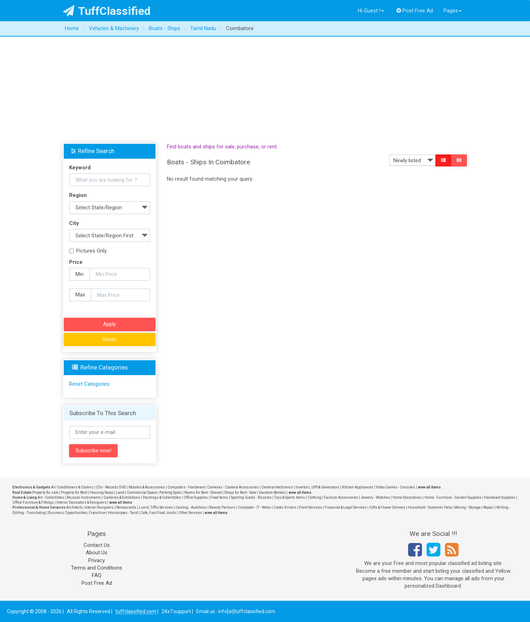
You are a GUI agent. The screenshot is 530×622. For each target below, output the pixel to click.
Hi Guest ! (371, 10)
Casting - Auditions (191, 507)
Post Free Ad (414, 10)
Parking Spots (170, 492)
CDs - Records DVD (111, 487)
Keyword (80, 167)
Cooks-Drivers (285, 507)
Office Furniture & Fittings (33, 502)
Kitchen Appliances (357, 487)
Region (78, 195)
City (74, 223)
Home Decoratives (407, 497)
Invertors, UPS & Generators (317, 487)
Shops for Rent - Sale (240, 492)
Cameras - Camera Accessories (233, 487)
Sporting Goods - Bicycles (251, 497)
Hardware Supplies (499, 497)
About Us (96, 552)
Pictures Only (88, 251)
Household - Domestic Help (430, 507)
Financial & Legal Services (346, 507)
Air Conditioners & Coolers (72, 487)
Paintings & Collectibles (162, 497)
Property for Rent (74, 492)
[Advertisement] (265, 90)
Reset (109, 339)
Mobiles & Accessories (147, 487)
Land (120, 492)
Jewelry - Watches (375, 497)
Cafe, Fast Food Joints (158, 513)
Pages (453, 10)
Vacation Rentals (272, 492)
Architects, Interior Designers (90, 507)
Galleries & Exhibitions (121, 497)
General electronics (277, 487)
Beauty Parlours (222, 507)
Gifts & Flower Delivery (387, 507)
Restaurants (126, 507)
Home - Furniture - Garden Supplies (452, 497)
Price (76, 262)
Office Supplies (196, 497)
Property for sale (45, 492)
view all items (429, 487)
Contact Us (97, 545)
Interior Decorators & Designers (81, 502)
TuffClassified (107, 11)
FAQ (96, 575)
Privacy (96, 560)
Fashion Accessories (341, 497)
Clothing (314, 497)
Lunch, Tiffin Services (156, 507)
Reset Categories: (90, 384)
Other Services (190, 513)
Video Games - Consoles (395, 487)
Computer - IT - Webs (254, 507)
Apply (109, 324)
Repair (488, 507)
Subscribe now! (93, 450)
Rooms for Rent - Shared (203, 492)
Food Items (219, 497)
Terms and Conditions (96, 568)
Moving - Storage (467, 507)
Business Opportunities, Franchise (77, 513)
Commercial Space (142, 492)
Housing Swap (101, 492)
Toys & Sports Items (289, 497)
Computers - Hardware (186, 487)
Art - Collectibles (51, 497)
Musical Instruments (84, 497)
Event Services (310, 507)
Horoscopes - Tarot (123, 513)
